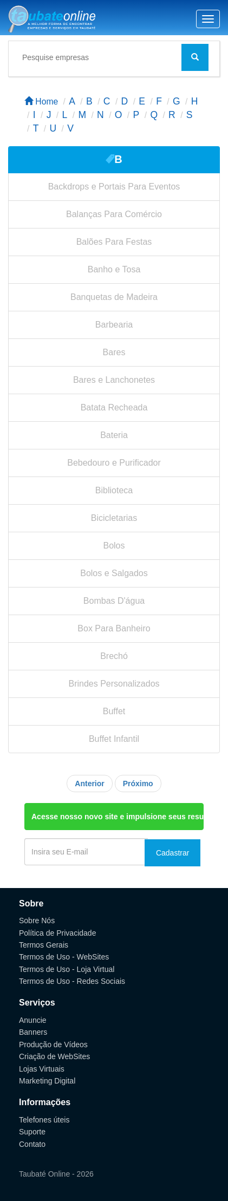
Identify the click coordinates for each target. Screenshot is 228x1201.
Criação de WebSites (54, 1056)
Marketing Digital (47, 1080)
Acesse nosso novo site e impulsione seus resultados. (117, 816)
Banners (33, 1032)
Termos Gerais (43, 945)
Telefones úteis (44, 1119)
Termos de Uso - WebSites (64, 956)
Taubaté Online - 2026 (56, 1174)
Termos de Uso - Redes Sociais (72, 981)
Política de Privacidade (57, 933)
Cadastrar (172, 852)
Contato (32, 1144)
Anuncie (33, 1020)
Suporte (32, 1131)
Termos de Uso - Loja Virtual (66, 969)
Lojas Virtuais (41, 1069)
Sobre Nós (37, 920)
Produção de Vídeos (53, 1044)
